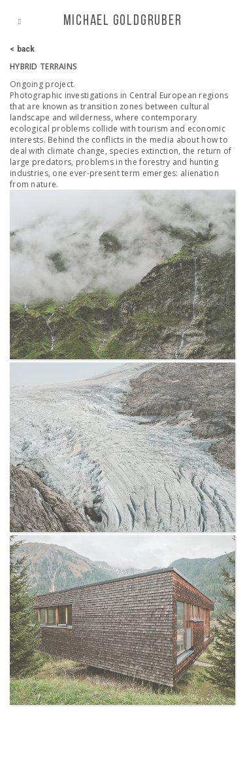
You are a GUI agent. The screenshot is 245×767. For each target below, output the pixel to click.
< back (22, 49)
